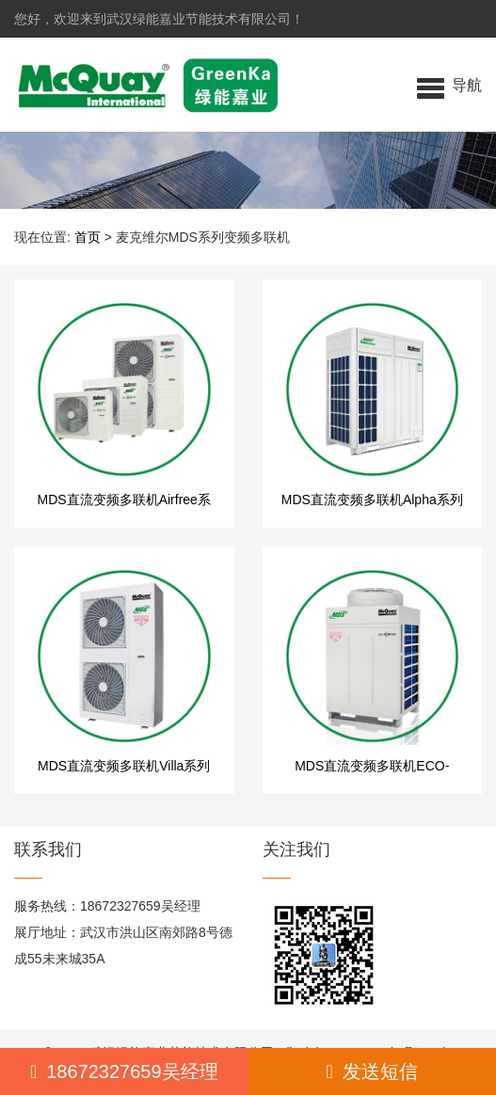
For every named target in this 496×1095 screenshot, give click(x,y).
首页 (87, 237)
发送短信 (372, 1071)
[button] (449, 84)
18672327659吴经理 (124, 1071)
